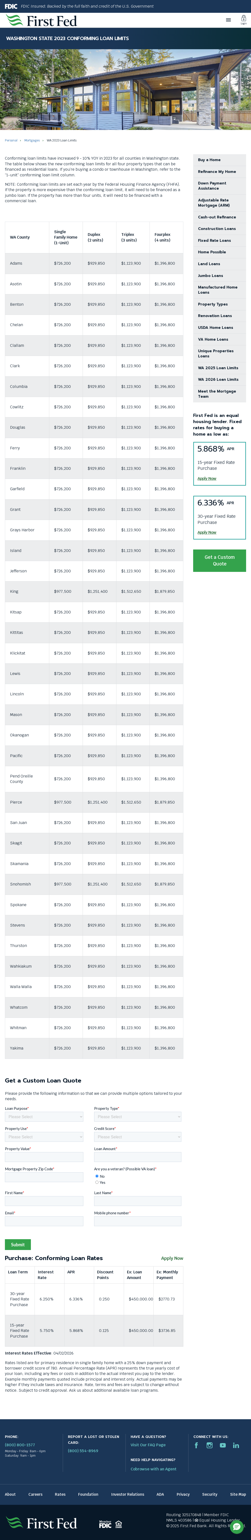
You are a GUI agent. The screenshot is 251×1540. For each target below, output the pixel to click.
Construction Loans (217, 228)
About (10, 1494)
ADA (160, 1494)
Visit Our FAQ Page (148, 1445)
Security (209, 1494)
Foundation (88, 1494)
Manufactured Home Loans (218, 290)
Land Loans (209, 264)
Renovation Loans (215, 316)
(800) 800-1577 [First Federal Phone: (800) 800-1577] (20, 1445)
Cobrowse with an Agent (153, 1469)
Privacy (183, 1494)
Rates (60, 1494)
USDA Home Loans (215, 327)
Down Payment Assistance (212, 186)
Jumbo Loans (210, 275)
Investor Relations (127, 1494)
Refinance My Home (217, 171)
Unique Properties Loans (216, 353)
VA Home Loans (213, 339)
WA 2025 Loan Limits (218, 368)
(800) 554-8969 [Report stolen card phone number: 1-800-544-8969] (83, 1450)
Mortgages (32, 140)
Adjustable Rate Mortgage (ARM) (214, 203)
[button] (237, 1527)
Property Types (213, 304)
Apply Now (172, 1258)
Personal (11, 140)
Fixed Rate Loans (214, 240)
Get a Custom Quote (220, 563)
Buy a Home (209, 160)
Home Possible (212, 252)
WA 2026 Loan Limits (218, 379)
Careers (35, 1494)
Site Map (238, 1494)
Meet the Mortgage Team (217, 394)
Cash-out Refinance (217, 217)
